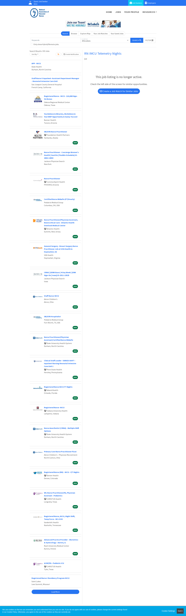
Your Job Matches (101, 33)
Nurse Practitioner (52, 178)
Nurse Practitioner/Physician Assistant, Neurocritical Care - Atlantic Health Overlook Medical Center (61, 223)
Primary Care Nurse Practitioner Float (60, 451)
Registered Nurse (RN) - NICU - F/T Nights (61, 472)
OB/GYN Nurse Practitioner (55, 131)
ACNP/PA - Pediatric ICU (54, 563)
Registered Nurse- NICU (54, 407)
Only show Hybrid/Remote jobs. (46, 44)
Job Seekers (136, 2)
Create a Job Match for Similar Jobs (119, 91)
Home (109, 12)
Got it (180, 611)
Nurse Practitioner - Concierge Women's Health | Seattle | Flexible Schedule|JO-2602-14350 (61, 155)
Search (65, 33)
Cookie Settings (168, 611)
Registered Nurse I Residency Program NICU (51, 578)
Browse (74, 33)
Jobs (118, 12)
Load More (55, 592)
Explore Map (85, 33)
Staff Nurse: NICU (51, 296)
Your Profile (131, 12)
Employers (150, 2)
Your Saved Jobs (117, 33)
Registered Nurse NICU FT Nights (58, 387)
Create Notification (71, 54)
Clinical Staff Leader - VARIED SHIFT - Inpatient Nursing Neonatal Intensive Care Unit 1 (60, 363)
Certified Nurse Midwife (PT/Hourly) (59, 199)
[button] (149, 40)
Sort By (34, 54)
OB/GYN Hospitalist (52, 316)
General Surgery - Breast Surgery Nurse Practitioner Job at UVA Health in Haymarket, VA (61, 249)
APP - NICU (36, 63)
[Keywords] (55, 40)
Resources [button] (149, 12)
